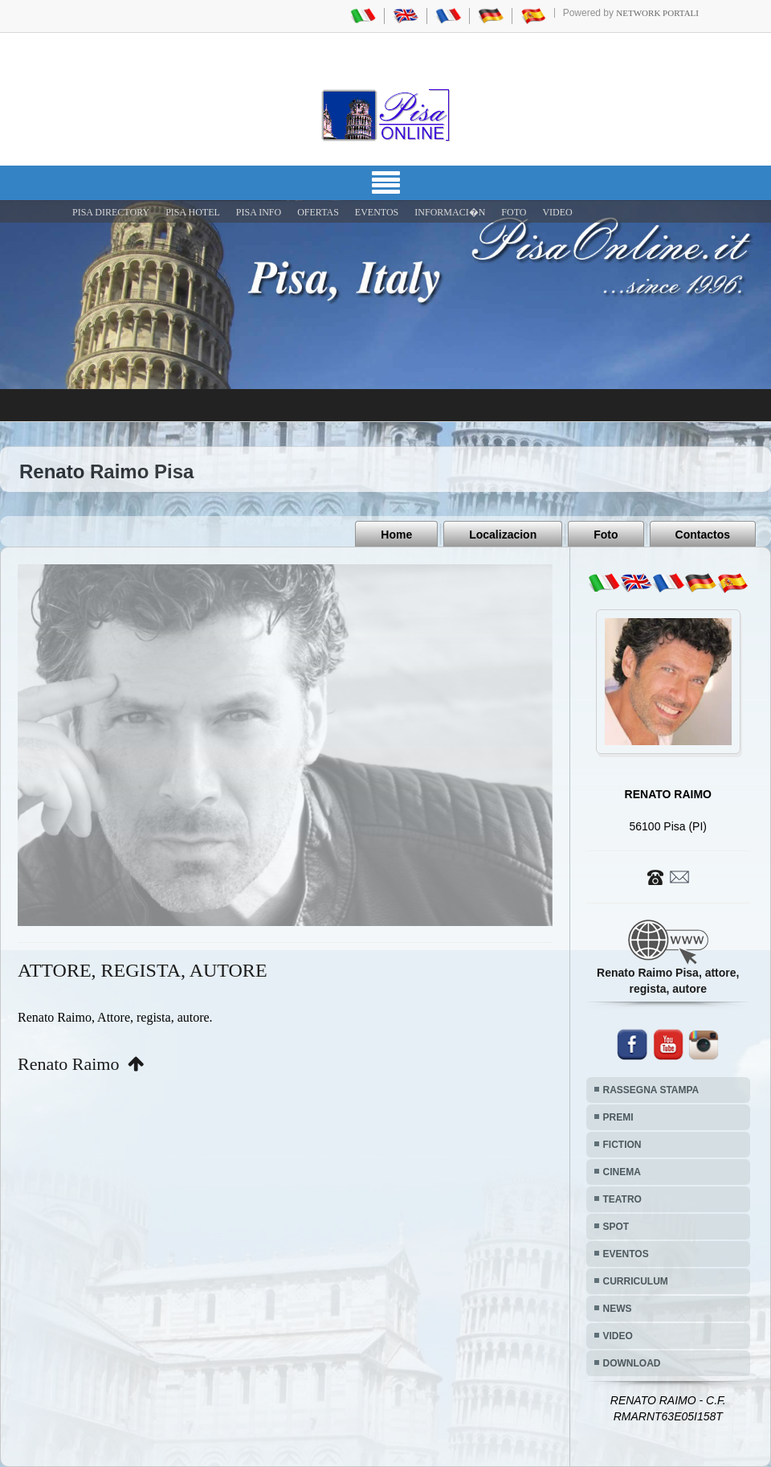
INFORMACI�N (449, 212)
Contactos (702, 534)
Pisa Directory (110, 212)
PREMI (618, 1117)
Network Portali (657, 13)
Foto (606, 534)
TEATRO (622, 1199)
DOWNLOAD (632, 1363)
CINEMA (622, 1172)
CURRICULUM (635, 1281)
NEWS (617, 1308)
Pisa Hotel (192, 212)
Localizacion (502, 534)
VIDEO (557, 212)
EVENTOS (376, 212)
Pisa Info (258, 212)
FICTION (622, 1144)
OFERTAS (318, 212)
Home (396, 534)
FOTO (513, 212)
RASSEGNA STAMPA (651, 1090)
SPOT (616, 1226)
